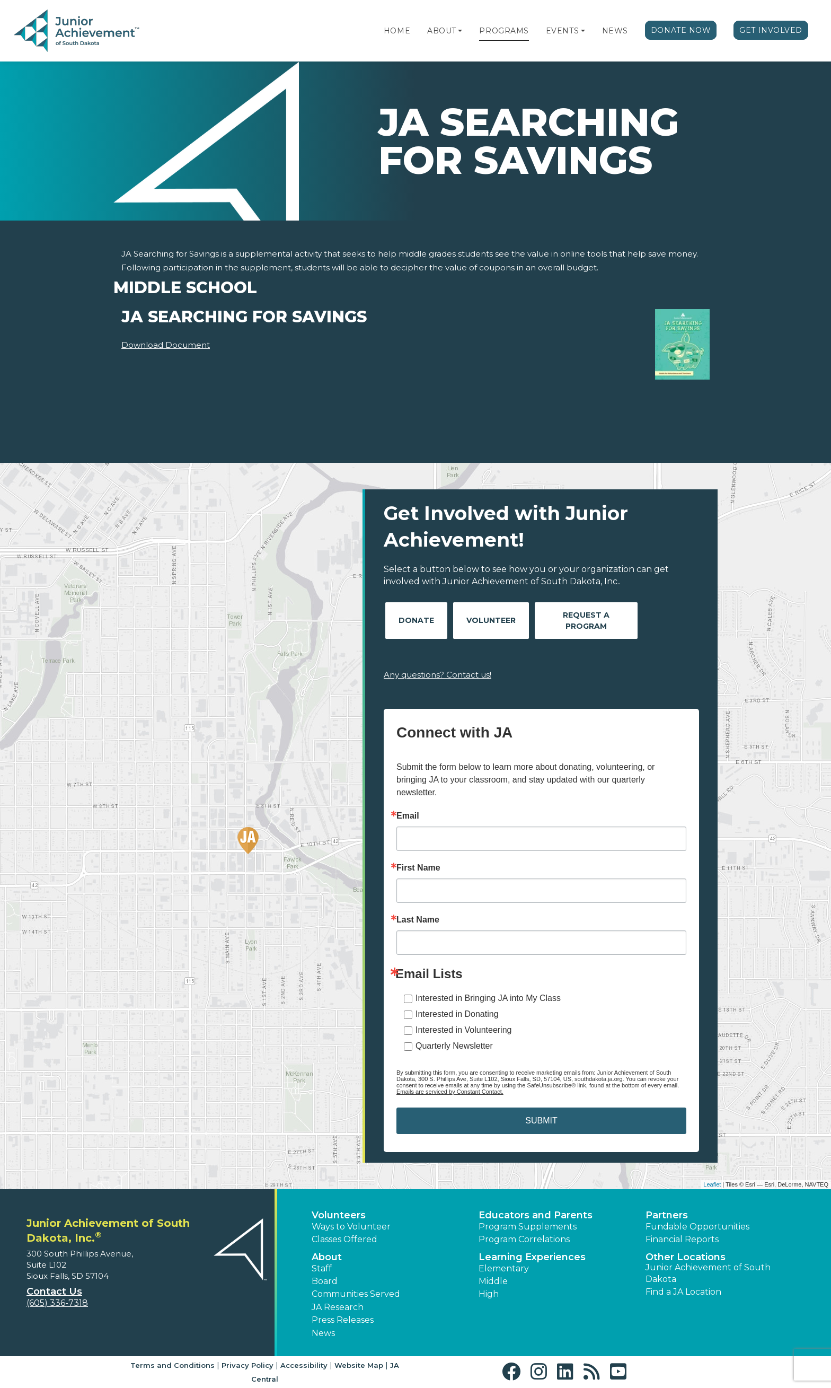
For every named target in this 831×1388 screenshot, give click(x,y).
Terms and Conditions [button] (172, 1365)
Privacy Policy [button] (247, 1365)
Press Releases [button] (343, 1320)
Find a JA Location (683, 1292)
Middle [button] (493, 1281)
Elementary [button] (504, 1268)
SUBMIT (541, 1120)
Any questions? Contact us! (437, 675)
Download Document (165, 345)
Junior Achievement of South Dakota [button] (708, 1273)
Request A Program (586, 620)
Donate (416, 620)
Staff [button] (322, 1268)
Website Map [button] (358, 1365)
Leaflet (712, 1184)
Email (407, 816)
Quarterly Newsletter (454, 1045)
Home (397, 31)
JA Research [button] (338, 1307)
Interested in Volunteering (463, 1029)
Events (562, 31)
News (615, 31)
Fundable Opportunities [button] (697, 1227)
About (441, 31)
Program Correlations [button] (524, 1239)
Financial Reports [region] (682, 1239)
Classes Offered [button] (344, 1239)
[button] (460, 31)
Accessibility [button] (304, 1365)
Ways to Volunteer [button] (351, 1227)
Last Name (417, 920)
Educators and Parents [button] (536, 1215)
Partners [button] (667, 1215)
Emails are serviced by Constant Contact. (449, 1091)
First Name (418, 868)
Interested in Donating (457, 1013)
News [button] (323, 1333)
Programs (503, 31)
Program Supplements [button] (528, 1227)
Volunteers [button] (339, 1215)
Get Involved (770, 30)
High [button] (489, 1294)
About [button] (327, 1257)
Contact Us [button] (54, 1291)
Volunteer (491, 620)
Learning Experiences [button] (532, 1257)
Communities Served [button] (356, 1294)
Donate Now (681, 30)
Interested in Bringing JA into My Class (488, 998)
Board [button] (325, 1281)
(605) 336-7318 (57, 1303)
